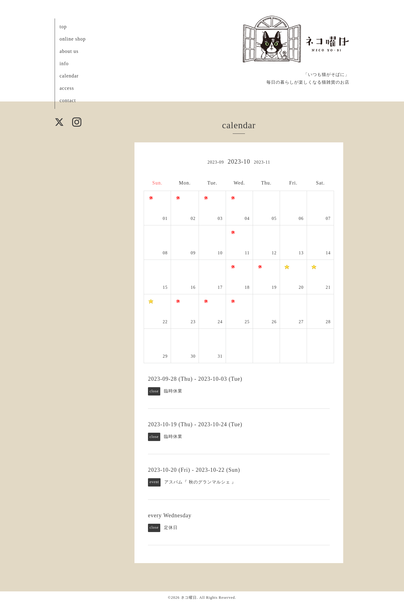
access (67, 88)
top (63, 26)
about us (69, 51)
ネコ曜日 (189, 597)
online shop (73, 39)
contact (68, 100)
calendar (69, 75)
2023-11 (262, 162)
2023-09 (216, 162)
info (64, 63)
